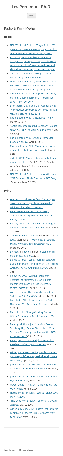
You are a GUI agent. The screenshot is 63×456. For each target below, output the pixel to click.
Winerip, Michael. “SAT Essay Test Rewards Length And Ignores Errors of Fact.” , (34, 412)
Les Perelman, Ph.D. (32, 6)
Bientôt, (14, 251)
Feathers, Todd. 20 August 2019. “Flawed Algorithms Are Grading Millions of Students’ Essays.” (32, 203)
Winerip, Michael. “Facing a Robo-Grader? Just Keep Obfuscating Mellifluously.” (33, 356)
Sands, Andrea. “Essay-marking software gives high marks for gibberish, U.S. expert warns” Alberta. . (34, 263)
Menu (31, 15)
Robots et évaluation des (25, 235)
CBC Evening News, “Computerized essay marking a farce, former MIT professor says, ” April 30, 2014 (33, 97)
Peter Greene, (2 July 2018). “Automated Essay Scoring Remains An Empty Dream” (31, 215)
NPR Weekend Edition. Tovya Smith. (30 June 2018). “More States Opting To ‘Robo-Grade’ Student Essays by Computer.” (33, 49)
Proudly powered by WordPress (18, 449)
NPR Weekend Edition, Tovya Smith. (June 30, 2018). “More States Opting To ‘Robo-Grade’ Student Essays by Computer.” (33, 85)
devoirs (27, 251)
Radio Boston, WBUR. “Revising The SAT (32, 117)
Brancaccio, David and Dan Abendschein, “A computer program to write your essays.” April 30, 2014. (34, 109)
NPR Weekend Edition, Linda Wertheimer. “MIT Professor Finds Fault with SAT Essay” (33, 178)
